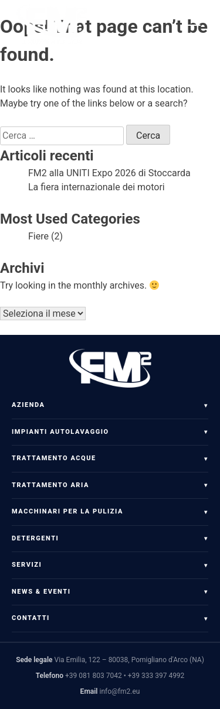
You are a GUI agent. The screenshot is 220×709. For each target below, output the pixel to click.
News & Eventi (41, 591)
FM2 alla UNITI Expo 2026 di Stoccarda (109, 173)
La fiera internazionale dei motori (96, 187)
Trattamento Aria (50, 485)
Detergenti (35, 538)
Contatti (31, 618)
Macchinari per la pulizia (67, 511)
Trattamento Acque (54, 458)
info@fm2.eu (119, 691)
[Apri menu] (196, 25)
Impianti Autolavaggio (60, 432)
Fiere (38, 236)
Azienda (28, 405)
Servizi (27, 564)
